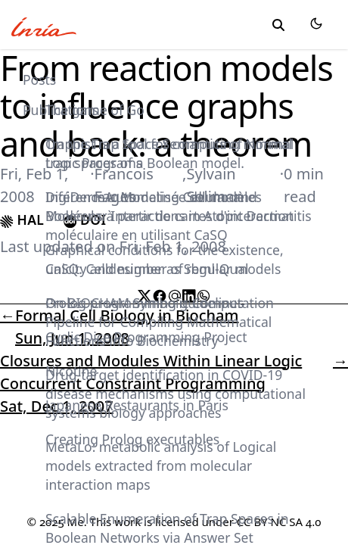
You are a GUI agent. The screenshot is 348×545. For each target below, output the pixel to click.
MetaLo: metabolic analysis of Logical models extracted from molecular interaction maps (160, 466)
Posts (39, 79)
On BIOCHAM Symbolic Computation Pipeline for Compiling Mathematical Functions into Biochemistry (159, 322)
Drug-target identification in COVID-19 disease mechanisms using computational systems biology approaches (175, 394)
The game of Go (94, 110)
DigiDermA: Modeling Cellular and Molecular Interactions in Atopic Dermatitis (178, 206)
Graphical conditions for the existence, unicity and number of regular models (164, 259)
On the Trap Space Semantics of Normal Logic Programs (168, 153)
